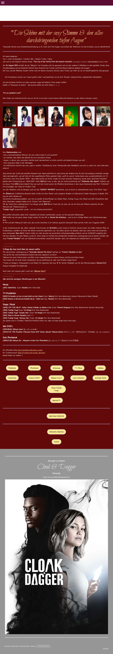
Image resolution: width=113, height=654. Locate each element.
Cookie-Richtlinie (25, 646)
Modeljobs (12, 368)
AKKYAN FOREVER (56, 416)
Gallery (100, 368)
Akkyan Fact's (56, 378)
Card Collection (78, 378)
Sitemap (33, 646)
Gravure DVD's (34, 378)
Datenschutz (15, 646)
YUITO (56, 442)
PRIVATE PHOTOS (57, 432)
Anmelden (106, 648)
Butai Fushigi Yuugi (56, 389)
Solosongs (56, 368)
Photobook (34, 368)
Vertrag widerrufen (43, 646)
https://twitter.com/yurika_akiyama (31, 353)
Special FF (56, 400)
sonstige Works (100, 378)
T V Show (78, 368)
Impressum (7, 646)
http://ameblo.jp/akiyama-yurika (30, 350)
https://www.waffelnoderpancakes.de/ (56, 477)
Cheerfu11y (12, 378)
